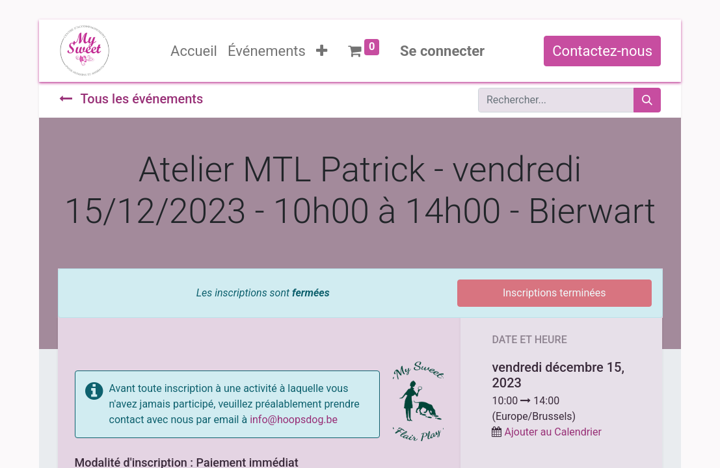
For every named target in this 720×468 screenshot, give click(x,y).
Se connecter (442, 51)
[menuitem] (193, 51)
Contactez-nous (602, 51)
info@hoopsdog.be (294, 419)
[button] (321, 51)
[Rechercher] (647, 100)
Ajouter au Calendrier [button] (552, 432)
